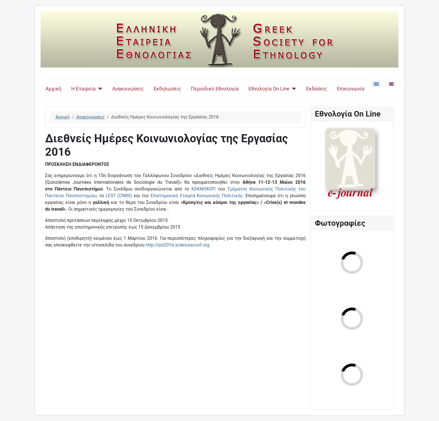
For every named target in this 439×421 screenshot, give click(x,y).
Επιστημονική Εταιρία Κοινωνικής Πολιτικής (196, 195)
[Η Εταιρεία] (98, 88)
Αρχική (54, 89)
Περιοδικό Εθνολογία (215, 89)
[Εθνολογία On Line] (292, 88)
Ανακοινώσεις (128, 89)
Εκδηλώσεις (167, 89)
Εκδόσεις (316, 89)
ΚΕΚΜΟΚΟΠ (204, 189)
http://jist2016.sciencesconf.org (177, 245)
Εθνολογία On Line (269, 89)
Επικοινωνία (351, 89)
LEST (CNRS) (119, 195)
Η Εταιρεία (83, 89)
